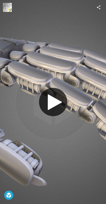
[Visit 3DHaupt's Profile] (7, 7)
